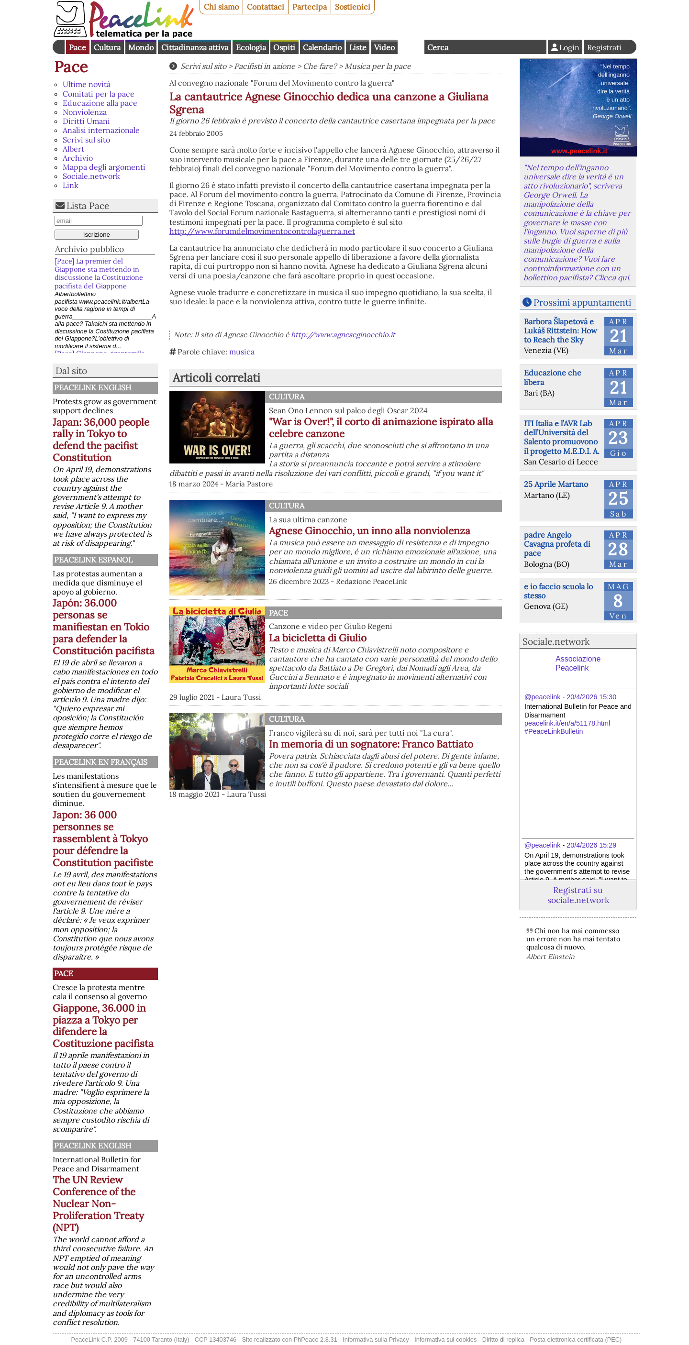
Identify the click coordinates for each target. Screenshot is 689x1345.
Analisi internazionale (101, 130)
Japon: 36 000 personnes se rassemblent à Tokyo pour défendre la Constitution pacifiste (103, 838)
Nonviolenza (85, 112)
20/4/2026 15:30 (591, 697)
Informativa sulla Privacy (376, 1339)
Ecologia (251, 47)
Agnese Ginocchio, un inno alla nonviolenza (369, 530)
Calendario (322, 47)
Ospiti (284, 47)
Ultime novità (87, 84)
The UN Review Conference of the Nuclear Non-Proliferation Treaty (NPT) (98, 1203)
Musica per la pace (377, 66)
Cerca (437, 47)
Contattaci (265, 6)
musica (242, 351)
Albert (73, 149)
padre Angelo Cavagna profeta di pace (557, 544)
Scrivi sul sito (86, 139)
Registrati (604, 47)
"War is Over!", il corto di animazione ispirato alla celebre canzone (381, 427)
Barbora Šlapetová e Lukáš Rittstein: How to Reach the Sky (560, 330)
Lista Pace (88, 205)
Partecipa (309, 6)
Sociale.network (91, 176)
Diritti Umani (86, 121)
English (411, 47)
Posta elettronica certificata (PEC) (576, 1339)
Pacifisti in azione (264, 66)
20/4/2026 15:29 (591, 845)
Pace (77, 47)
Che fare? (320, 66)
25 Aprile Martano (556, 484)
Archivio (78, 158)
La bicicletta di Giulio (318, 637)
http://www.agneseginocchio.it (343, 334)
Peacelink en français (100, 762)
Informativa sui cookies (445, 1339)
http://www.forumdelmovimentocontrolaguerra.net (262, 231)
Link (70, 185)
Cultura (107, 47)
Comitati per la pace (98, 94)
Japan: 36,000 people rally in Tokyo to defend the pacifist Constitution (101, 440)
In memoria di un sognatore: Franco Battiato (371, 744)
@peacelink (542, 697)
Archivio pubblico (89, 248)
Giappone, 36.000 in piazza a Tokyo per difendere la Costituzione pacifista (103, 1026)
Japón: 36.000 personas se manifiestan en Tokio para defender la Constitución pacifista (104, 626)
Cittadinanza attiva (194, 47)
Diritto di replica (503, 1339)
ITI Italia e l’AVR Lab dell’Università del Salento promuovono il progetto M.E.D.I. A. (562, 437)
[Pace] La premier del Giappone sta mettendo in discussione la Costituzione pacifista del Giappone (99, 273)
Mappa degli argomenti (104, 167)
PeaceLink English (92, 387)
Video (384, 47)
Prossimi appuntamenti (582, 302)
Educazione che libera (552, 377)
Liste (358, 47)
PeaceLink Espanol (93, 559)
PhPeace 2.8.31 (315, 1339)
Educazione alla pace (100, 103)
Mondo (141, 47)
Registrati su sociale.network (578, 894)
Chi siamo (221, 6)
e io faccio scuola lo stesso (558, 591)
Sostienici (352, 6)
